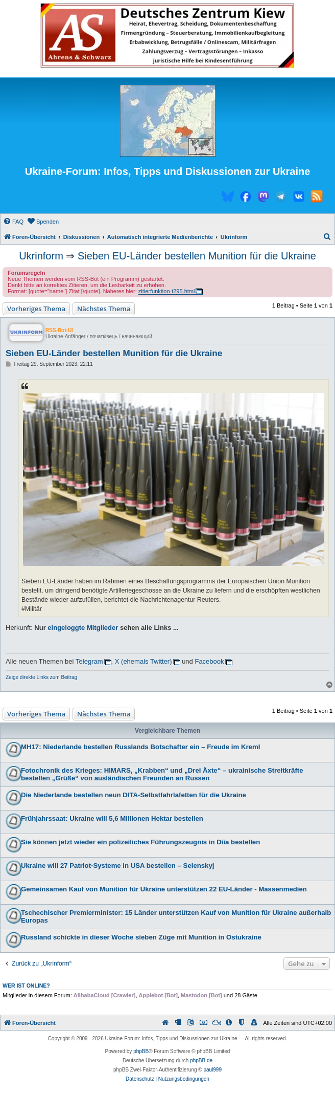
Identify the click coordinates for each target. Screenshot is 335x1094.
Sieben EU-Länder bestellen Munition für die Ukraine (197, 255)
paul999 (212, 1070)
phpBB (141, 1051)
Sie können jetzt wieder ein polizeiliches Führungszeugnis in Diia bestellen (140, 842)
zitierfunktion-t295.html (166, 291)
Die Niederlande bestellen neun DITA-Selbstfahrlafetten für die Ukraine (133, 795)
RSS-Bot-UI (59, 330)
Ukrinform (41, 255)
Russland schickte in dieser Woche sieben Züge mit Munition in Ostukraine (141, 937)
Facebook (209, 661)
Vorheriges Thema (36, 308)
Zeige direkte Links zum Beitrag (41, 677)
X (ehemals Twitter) (143, 661)
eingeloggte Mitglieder (82, 627)
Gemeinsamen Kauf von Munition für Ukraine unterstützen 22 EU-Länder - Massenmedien (164, 889)
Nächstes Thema (103, 308)
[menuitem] (13, 221)
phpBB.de (201, 1060)
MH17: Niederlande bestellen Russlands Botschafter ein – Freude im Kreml (140, 747)
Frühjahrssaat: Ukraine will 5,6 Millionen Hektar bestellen (112, 818)
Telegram (89, 661)
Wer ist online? (26, 985)
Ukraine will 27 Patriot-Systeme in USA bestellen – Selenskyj (117, 865)
